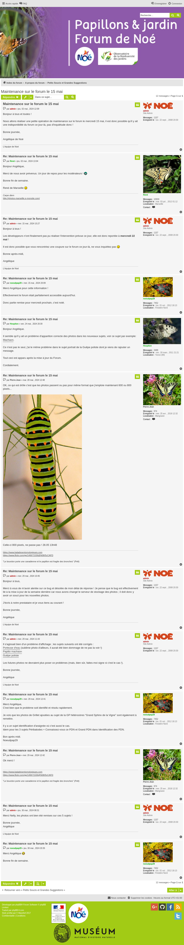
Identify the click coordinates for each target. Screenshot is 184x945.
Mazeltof (22, 913)
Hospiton (147, 346)
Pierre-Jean (148, 407)
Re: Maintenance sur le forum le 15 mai (30, 156)
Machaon (8, 339)
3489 (156, 350)
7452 (156, 303)
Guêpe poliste (11, 655)
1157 (156, 117)
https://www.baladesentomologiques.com (22, 552)
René (145, 195)
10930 (156, 199)
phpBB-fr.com (18, 910)
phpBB (18, 905)
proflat (9, 913)
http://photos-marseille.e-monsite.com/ (21, 198)
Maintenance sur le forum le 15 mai (32, 91)
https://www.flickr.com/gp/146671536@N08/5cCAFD (28, 555)
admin (146, 111)
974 (155, 411)
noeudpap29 (149, 299)
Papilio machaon (12, 651)
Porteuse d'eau (11, 647)
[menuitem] (23, 3)
